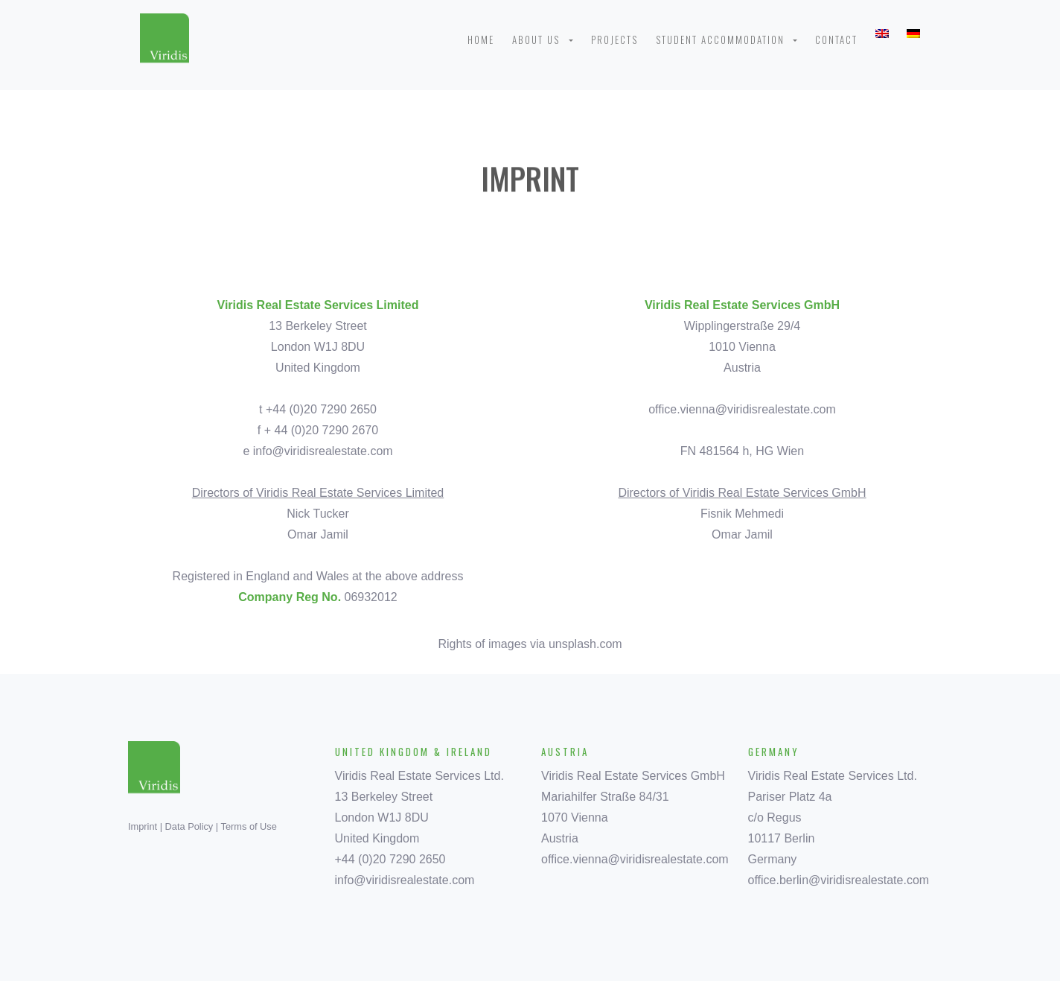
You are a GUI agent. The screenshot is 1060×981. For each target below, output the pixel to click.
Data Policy (189, 826)
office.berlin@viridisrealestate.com (839, 880)
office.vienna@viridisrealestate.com (742, 409)
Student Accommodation (723, 39)
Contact (836, 39)
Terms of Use (249, 826)
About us (539, 39)
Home (480, 39)
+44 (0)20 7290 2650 (390, 859)
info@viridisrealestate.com (323, 451)
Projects (614, 39)
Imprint (142, 826)
